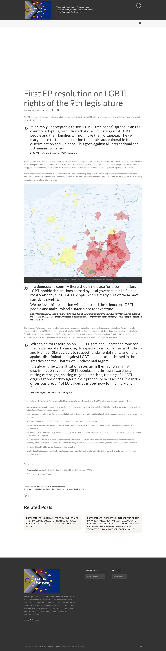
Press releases (58, 486)
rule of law (80, 489)
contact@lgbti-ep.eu (31, 619)
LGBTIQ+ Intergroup (32, 646)
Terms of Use (66, 646)
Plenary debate (33, 470)
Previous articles (33, 474)
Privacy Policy (80, 646)
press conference (83, 317)
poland (72, 489)
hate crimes (51, 489)
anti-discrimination (37, 489)
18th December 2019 (31, 110)
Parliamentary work (42, 486)
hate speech (62, 489)
